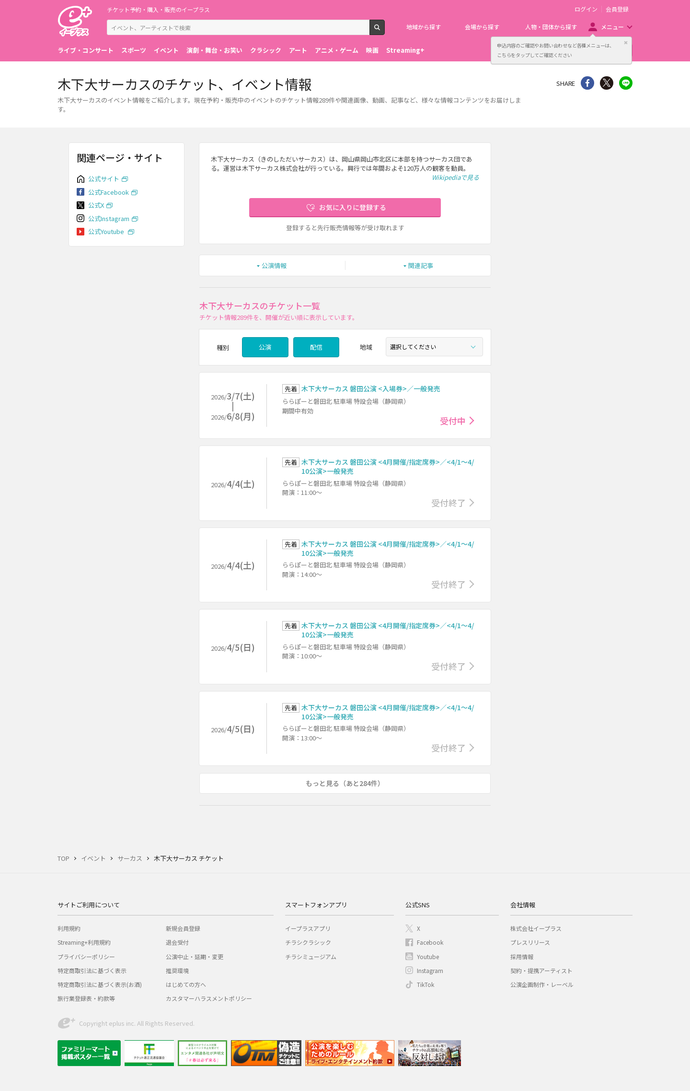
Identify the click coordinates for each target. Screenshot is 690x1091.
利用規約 (69, 928)
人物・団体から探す (551, 27)
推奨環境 (177, 970)
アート (298, 50)
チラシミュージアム (310, 956)
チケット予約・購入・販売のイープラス (158, 9)
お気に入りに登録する (352, 207)
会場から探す (482, 27)
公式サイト (103, 178)
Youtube (428, 956)
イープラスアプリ (308, 928)
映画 (372, 50)
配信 (316, 347)
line (625, 83)
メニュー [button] (612, 27)
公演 (265, 347)
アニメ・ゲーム (336, 50)
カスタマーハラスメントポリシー (209, 998)
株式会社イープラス (536, 928)
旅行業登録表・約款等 (86, 998)
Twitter (606, 83)
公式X (96, 205)
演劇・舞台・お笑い (214, 50)
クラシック (265, 50)
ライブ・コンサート (86, 50)
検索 (384, 31)
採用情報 (521, 956)
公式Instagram (108, 218)
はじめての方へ (186, 984)
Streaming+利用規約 (84, 942)
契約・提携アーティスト (541, 970)
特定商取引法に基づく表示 (92, 970)
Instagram (430, 970)
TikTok (425, 984)
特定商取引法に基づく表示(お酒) (100, 984)
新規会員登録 (183, 928)
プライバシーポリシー (86, 956)
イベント (166, 50)
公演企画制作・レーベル (542, 984)
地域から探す (423, 27)
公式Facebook (108, 192)
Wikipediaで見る (455, 177)
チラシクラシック (308, 942)
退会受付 (177, 942)
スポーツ (133, 50)
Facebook (430, 942)
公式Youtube (107, 231)
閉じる (626, 43)
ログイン (586, 9)
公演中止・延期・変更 (194, 956)
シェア (587, 83)
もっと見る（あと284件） (345, 783)
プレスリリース (530, 942)
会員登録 (617, 9)
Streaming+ (405, 50)
